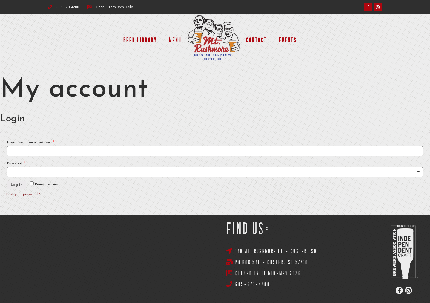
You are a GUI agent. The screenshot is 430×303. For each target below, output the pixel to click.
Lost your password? (23, 194)
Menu (175, 40)
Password (16, 163)
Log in (17, 185)
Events (288, 40)
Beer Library (140, 40)
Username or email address (30, 142)
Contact (256, 40)
